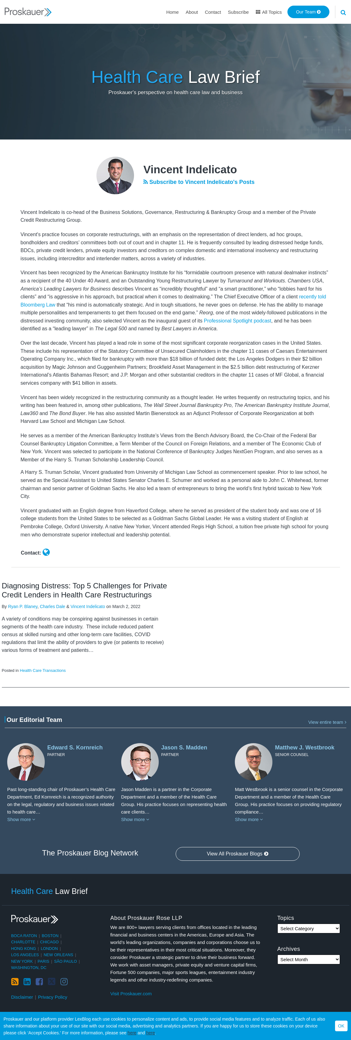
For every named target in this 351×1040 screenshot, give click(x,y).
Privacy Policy (52, 997)
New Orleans (58, 954)
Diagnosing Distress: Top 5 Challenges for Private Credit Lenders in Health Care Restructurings (84, 590)
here (132, 1032)
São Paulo (65, 961)
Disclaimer (22, 997)
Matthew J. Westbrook (304, 747)
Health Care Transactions (43, 670)
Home (172, 12)
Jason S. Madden (184, 747)
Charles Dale (52, 606)
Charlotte (23, 942)
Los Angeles (25, 954)
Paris (43, 961)
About (192, 12)
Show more (21, 819)
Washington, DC (29, 967)
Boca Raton (24, 935)
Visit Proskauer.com (131, 993)
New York (22, 961)
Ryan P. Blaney (23, 606)
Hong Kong (23, 948)
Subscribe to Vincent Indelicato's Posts (199, 182)
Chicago (49, 942)
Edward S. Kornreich (75, 747)
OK (341, 1025)
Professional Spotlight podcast (237, 320)
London (49, 948)
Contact (213, 12)
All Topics (269, 12)
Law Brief (175, 77)
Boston (50, 935)
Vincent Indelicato (87, 606)
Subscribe (238, 12)
